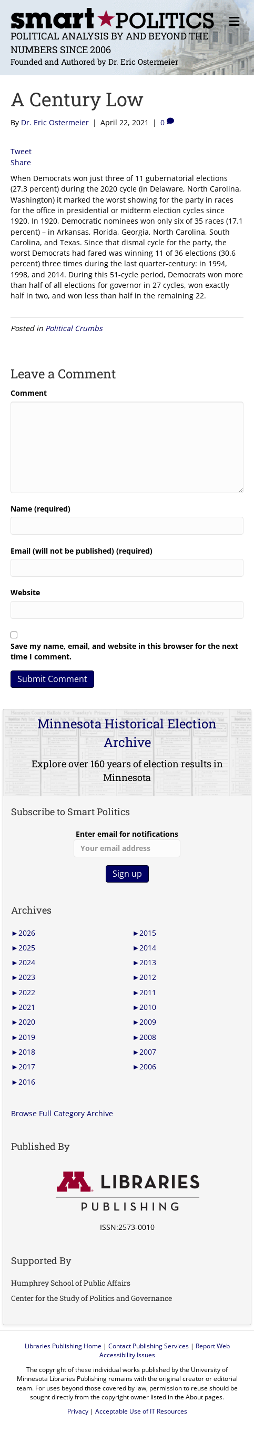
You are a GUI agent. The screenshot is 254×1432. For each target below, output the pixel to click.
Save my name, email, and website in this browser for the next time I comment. (124, 651)
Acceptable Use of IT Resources (141, 1411)
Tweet (21, 151)
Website (25, 592)
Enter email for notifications (127, 843)
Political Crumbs (74, 328)
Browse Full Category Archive (62, 1113)
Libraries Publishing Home (63, 1345)
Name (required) (40, 509)
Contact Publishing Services (148, 1345)
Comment (29, 393)
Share (21, 162)
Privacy (77, 1411)
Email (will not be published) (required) (82, 551)
